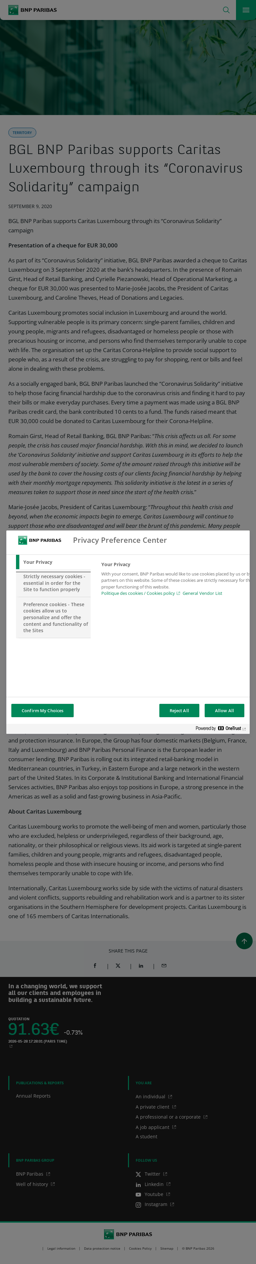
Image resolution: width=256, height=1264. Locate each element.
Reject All (179, 711)
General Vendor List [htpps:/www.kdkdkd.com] (202, 593)
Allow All (224, 711)
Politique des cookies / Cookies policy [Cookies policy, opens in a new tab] (138, 593)
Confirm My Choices (42, 711)
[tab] (53, 562)
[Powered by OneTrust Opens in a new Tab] (221, 730)
